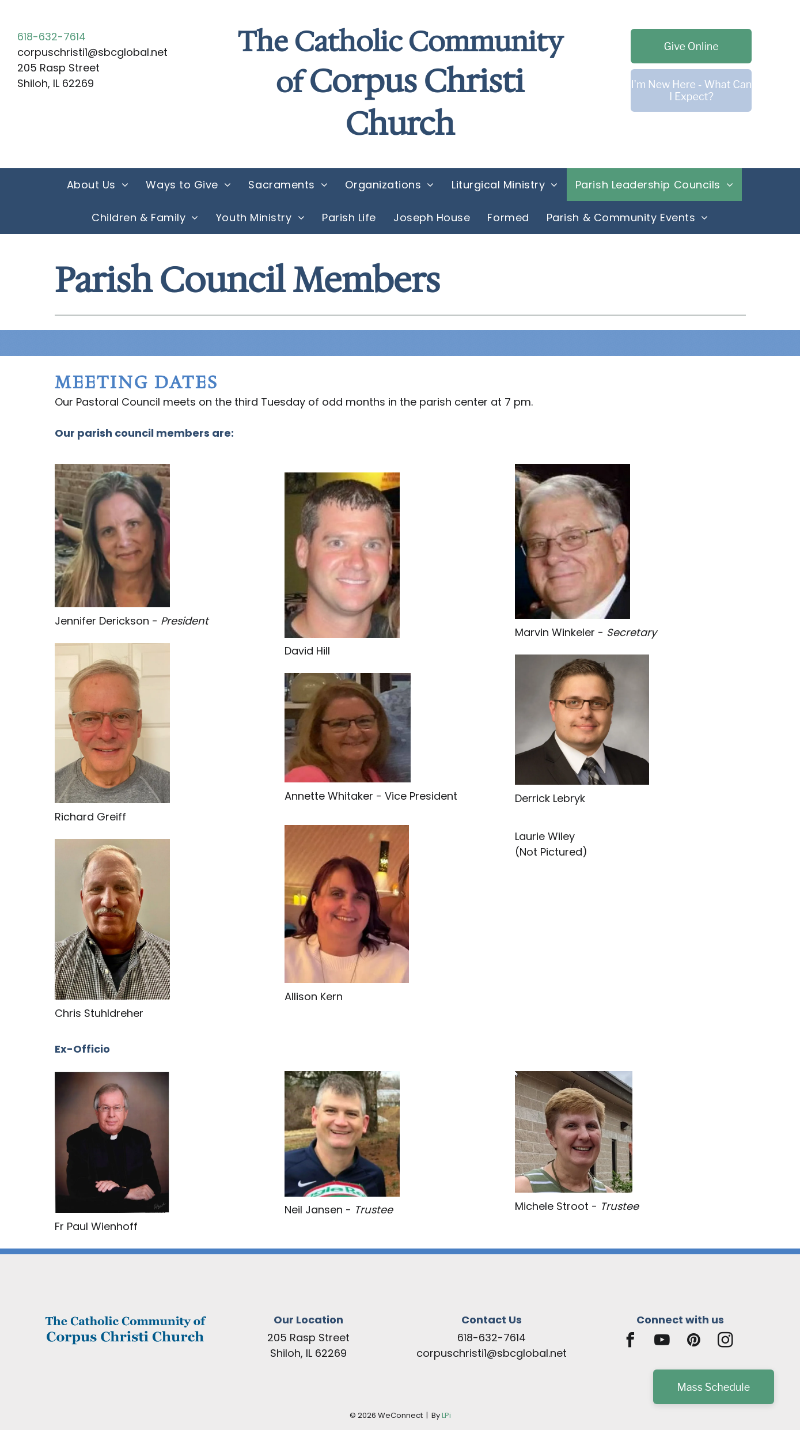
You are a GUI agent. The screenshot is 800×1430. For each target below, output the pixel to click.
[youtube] (662, 1342)
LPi (446, 1415)
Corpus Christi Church (416, 102)
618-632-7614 (51, 36)
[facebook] (630, 1342)
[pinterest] (694, 1342)
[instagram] (725, 1342)
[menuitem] (98, 184)
